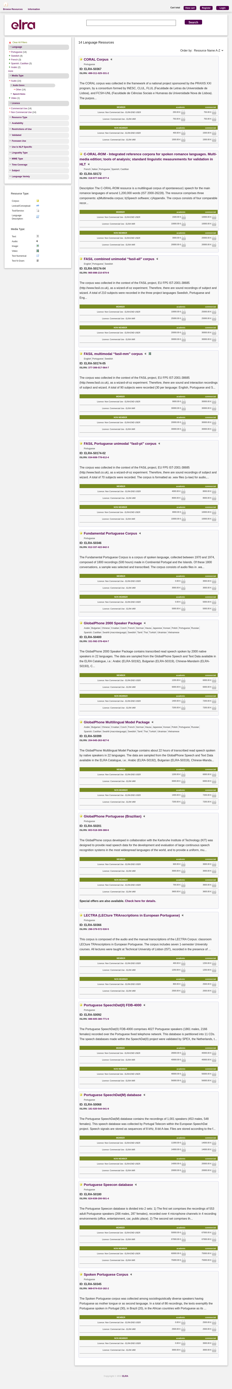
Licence (16, 103)
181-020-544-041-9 (98, 1108)
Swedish (15, 56)
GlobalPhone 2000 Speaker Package (113, 623)
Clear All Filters (20, 42)
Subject (16, 170)
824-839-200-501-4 (98, 1198)
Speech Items (19, 94)
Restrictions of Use (22, 129)
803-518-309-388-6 (98, 830)
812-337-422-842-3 (98, 547)
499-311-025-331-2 (98, 73)
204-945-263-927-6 (98, 740)
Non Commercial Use (21, 112)
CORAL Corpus (96, 59)
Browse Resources (13, 9)
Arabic (14, 67)
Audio (14, 81)
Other (18, 89)
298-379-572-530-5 (98, 929)
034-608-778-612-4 (98, 457)
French (14, 59)
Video (13, 98)
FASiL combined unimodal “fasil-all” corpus (119, 259)
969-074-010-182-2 (98, 1288)
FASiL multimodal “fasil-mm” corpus (113, 354)
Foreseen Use (19, 141)
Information (34, 9)
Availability (17, 123)
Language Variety (21, 176)
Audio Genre (18, 85)
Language (17, 47)
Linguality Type (20, 152)
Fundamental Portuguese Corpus (110, 533)
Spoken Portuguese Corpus (106, 1274)
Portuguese (16, 52)
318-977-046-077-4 (98, 178)
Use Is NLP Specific (22, 147)
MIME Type (17, 158)
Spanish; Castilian (19, 63)
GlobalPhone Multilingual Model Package (117, 722)
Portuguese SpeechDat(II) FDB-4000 (112, 1005)
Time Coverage (19, 164)
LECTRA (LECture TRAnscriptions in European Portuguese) (132, 915)
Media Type (17, 75)
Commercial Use (19, 108)
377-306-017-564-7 (98, 367)
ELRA (125, 1376)
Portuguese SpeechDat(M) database (112, 1095)
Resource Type (19, 117)
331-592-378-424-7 (98, 641)
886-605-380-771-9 (98, 1019)
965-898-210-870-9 (98, 272)
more (10, 71)
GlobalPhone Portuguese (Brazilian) (112, 816)
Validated (16, 135)
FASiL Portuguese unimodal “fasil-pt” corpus (120, 443)
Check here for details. (140, 901)
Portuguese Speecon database (108, 1185)
